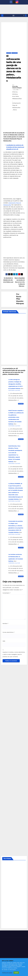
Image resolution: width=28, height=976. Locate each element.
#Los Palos (15, 96)
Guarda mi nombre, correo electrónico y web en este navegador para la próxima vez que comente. (14, 654)
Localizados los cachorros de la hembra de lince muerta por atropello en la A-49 (15, 147)
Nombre (5, 623)
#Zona (15, 109)
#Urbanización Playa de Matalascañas (16, 105)
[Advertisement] (14, 36)
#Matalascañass (17, 98)
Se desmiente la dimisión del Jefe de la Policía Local (8, 280)
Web (4, 641)
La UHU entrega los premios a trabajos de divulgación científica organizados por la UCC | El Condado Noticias (15, 384)
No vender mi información (9, 969)
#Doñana (14, 94)
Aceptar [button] (16, 972)
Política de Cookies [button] (7, 972)
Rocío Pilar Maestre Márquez (17, 87)
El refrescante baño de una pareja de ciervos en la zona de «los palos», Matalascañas (13, 68)
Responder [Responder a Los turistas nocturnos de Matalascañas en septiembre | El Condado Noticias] (21, 576)
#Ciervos (14, 92)
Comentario (7, 593)
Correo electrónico (9, 632)
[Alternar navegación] (13, 15)
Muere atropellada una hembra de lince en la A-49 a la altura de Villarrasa (20, 282)
